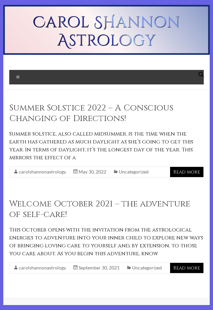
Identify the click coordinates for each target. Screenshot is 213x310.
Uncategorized (134, 171)
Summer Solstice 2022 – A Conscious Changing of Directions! (91, 113)
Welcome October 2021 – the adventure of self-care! (99, 209)
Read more (186, 172)
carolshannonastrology (42, 171)
